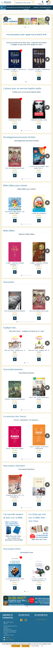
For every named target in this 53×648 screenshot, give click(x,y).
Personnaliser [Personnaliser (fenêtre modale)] (35, 646)
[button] (48, 23)
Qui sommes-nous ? (41, 619)
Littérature (20, 7)
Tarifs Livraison (9, 640)
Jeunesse (36, 7)
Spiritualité (13, 7)
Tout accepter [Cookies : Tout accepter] (16, 646)
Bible (8, 7)
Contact (7, 637)
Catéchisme (42, 7)
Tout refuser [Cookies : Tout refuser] (25, 646)
